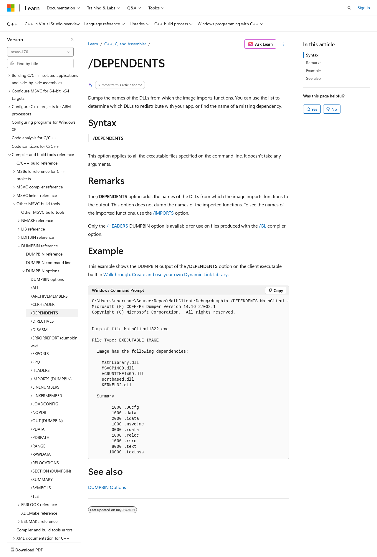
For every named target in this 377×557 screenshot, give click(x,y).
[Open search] (349, 8)
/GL (262, 226)
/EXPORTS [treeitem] (40, 333)
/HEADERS (117, 226)
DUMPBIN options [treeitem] (47, 259)
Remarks (313, 62)
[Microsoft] (11, 8)
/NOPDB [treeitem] (38, 392)
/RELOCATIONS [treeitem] (45, 442)
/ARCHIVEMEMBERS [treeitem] (49, 275)
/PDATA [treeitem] (37, 409)
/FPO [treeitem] (35, 341)
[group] (188, 377)
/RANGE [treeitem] (38, 425)
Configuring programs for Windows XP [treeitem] (43, 105)
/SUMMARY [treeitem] (42, 459)
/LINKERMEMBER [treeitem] (46, 375)
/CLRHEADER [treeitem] (42, 284)
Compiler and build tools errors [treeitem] (44, 509)
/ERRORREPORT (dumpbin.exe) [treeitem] (54, 321)
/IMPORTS (163, 213)
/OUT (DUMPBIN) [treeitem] (47, 400)
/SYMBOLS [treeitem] (41, 467)
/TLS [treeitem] (35, 476)
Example (313, 70)
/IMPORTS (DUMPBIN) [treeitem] (51, 358)
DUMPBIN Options (107, 487)
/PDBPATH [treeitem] (40, 417)
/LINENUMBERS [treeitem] (45, 366)
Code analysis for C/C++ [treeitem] (34, 117)
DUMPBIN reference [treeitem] (44, 233)
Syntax (312, 55)
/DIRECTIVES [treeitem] (42, 301)
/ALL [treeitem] (35, 267)
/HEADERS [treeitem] (40, 350)
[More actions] (284, 44)
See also (313, 78)
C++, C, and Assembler (125, 44)
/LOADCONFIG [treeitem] (44, 383)
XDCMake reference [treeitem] (39, 492)
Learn (93, 44)
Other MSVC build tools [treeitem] (43, 192)
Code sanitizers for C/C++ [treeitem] (35, 126)
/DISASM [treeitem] (39, 309)
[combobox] (40, 52)
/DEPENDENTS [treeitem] (44, 292)
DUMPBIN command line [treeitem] (48, 242)
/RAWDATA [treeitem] (41, 434)
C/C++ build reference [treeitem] (36, 142)
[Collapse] (72, 39)
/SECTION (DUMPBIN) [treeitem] (51, 450)
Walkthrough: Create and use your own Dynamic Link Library (165, 274)
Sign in (364, 7)
